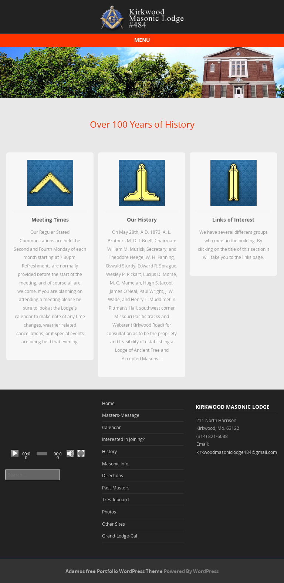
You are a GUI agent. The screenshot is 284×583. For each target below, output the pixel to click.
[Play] (14, 453)
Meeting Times (50, 219)
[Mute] (70, 453)
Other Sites (113, 524)
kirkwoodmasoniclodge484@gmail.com (236, 452)
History (109, 451)
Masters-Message (120, 415)
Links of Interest (233, 219)
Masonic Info (115, 463)
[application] (47, 437)
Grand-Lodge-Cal (119, 536)
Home (108, 403)
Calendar (111, 427)
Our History (142, 219)
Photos (109, 512)
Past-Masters (115, 488)
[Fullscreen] (81, 453)
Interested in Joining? (123, 439)
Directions (112, 475)
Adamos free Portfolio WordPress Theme (114, 571)
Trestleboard (115, 499)
